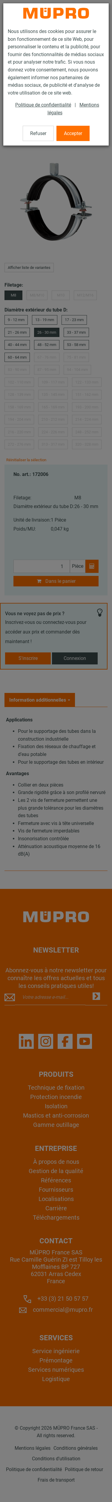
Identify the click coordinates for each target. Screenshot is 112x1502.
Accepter (73, 133)
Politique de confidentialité (43, 105)
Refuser (38, 133)
